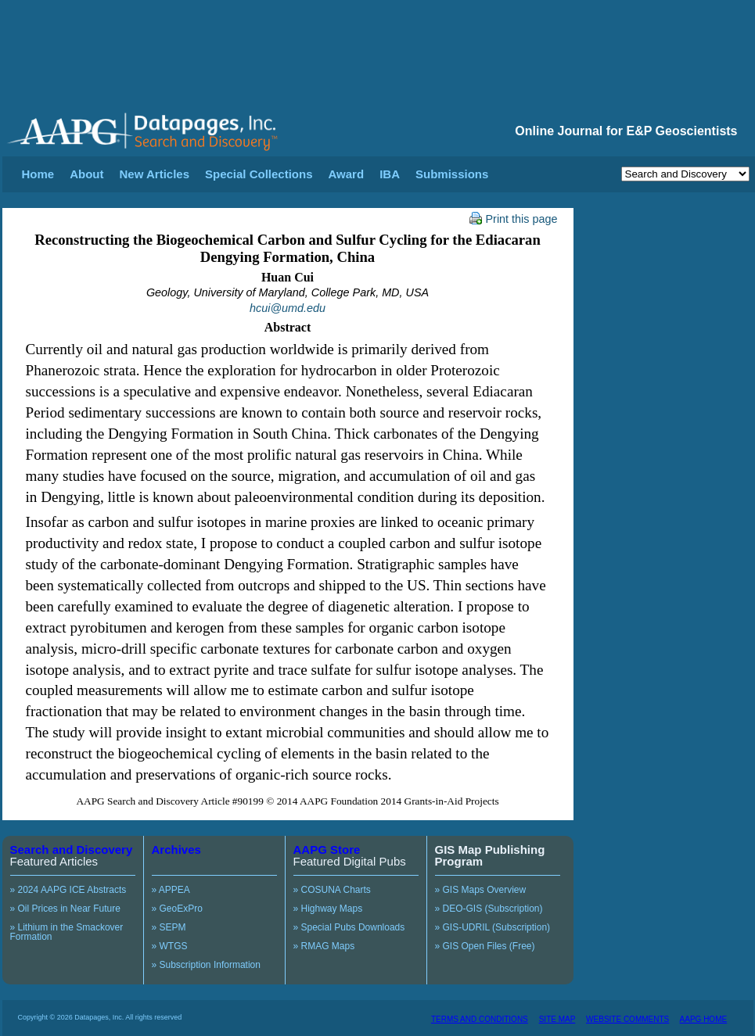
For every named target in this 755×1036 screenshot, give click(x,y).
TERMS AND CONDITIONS (479, 1019)
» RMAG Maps (324, 946)
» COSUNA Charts (332, 889)
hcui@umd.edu (287, 308)
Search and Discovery (71, 849)
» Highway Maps (328, 908)
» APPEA (171, 889)
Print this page (513, 219)
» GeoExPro (177, 908)
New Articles (154, 174)
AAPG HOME (704, 1019)
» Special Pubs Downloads (349, 927)
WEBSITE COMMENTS (627, 1019)
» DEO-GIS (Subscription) (489, 908)
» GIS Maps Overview (481, 889)
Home (38, 174)
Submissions (451, 174)
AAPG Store (327, 849)
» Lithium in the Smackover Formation (67, 932)
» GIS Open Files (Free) (485, 946)
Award (347, 174)
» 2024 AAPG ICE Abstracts (68, 889)
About (86, 174)
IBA (389, 174)
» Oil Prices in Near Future (65, 908)
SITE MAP (557, 1019)
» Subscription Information (206, 964)
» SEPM (169, 927)
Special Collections (259, 174)
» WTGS (170, 946)
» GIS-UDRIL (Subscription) (493, 927)
